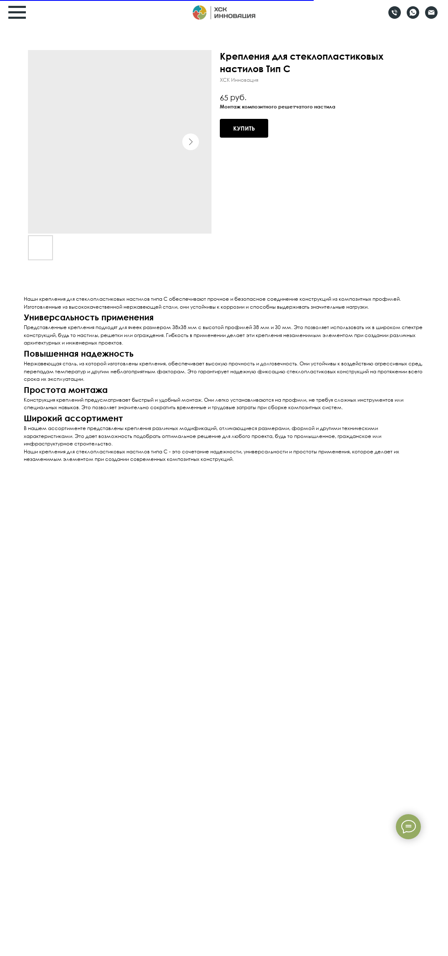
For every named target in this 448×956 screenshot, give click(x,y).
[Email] (431, 16)
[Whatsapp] (413, 16)
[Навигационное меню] (17, 12)
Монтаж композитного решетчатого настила (277, 106)
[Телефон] (394, 16)
